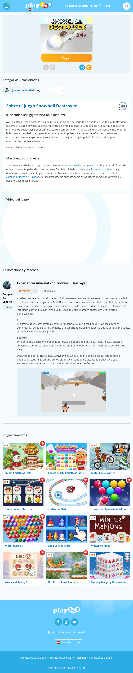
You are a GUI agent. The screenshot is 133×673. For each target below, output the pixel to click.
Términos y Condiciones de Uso (94, 657)
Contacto (64, 632)
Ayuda (51, 632)
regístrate (100, 6)
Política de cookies (60, 657)
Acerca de (79, 632)
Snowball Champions (81, 165)
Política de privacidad (33, 657)
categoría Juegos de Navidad (22, 177)
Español (64, 642)
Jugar (66, 57)
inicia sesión (76, 6)
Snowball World (100, 169)
